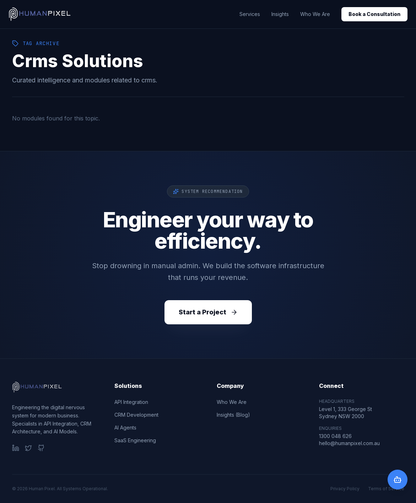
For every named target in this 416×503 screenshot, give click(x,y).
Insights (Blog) (233, 415)
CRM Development (136, 415)
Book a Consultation (374, 14)
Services (249, 14)
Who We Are (315, 14)
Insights (280, 14)
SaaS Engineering (135, 440)
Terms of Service (386, 488)
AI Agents (125, 427)
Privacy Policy (345, 488)
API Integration (131, 402)
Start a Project (208, 312)
